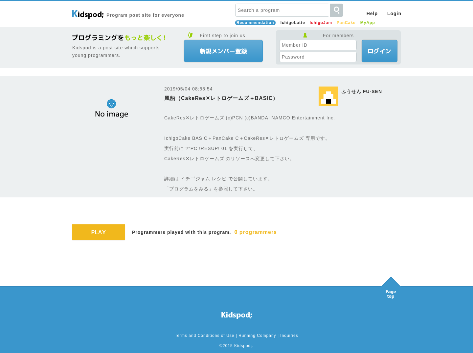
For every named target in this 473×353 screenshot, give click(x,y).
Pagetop (391, 286)
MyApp (367, 22)
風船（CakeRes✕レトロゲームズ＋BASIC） (221, 98)
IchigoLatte (293, 22)
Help (372, 13)
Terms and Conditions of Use (204, 335)
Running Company (257, 335)
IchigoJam (321, 22)
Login (394, 13)
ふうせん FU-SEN (362, 91)
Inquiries (289, 335)
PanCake (346, 22)
